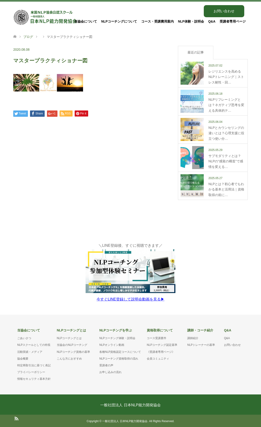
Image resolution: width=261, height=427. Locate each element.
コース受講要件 (156, 337)
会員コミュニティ (158, 358)
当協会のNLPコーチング (72, 344)
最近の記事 (195, 52)
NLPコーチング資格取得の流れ (118, 358)
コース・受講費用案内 (157, 21)
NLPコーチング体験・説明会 (117, 337)
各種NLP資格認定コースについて (120, 351)
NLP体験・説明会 (191, 21)
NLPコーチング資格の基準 (73, 351)
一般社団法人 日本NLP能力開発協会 (130, 404)
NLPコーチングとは (69, 337)
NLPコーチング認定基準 (162, 344)
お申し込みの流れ (110, 371)
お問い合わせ (224, 11)
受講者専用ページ (233, 21)
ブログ (28, 37)
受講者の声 (106, 364)
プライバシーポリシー (31, 371)
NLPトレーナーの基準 (201, 344)
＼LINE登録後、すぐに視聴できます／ (130, 272)
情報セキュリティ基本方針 (34, 378)
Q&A (211, 21)
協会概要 (22, 358)
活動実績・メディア (29, 351)
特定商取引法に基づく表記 (34, 364)
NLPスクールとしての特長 (33, 344)
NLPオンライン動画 (111, 344)
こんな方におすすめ (69, 358)
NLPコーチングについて (119, 21)
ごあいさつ (24, 337)
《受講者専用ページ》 (161, 351)
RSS (16, 417)
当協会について (85, 21)
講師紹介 (192, 337)
